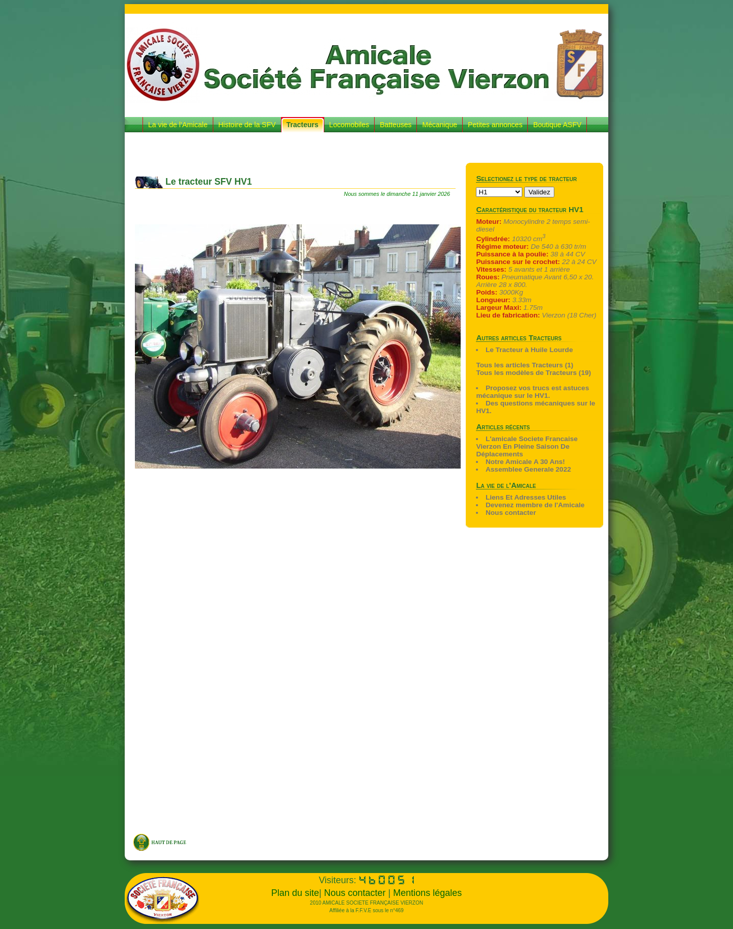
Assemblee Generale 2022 (528, 469)
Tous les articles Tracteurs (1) (524, 365)
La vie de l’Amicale (178, 125)
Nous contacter (511, 512)
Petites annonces (495, 125)
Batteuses (395, 125)
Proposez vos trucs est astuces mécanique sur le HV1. (532, 391)
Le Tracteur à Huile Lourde (529, 350)
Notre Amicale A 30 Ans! (525, 462)
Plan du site (295, 893)
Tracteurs (303, 125)
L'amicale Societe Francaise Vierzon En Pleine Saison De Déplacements (526, 446)
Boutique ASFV (557, 125)
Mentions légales (427, 893)
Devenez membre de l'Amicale (535, 505)
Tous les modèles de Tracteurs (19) (533, 372)
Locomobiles (349, 125)
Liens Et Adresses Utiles (526, 497)
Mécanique (439, 125)
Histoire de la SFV (247, 125)
